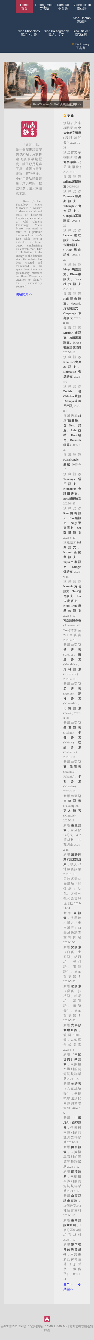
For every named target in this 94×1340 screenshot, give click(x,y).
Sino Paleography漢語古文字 (56, 33)
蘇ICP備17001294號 (13, 1326)
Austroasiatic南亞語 (82, 6)
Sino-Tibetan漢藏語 (82, 19)
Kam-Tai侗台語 (63, 6)
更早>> (68, 1284)
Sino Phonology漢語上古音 (29, 33)
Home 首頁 (24, 6)
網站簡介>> (24, 294)
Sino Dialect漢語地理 (81, 33)
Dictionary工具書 (80, 46)
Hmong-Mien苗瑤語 (44, 6)
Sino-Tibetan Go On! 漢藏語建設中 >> (57, 104)
